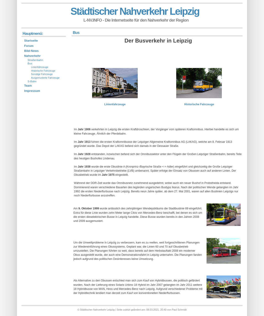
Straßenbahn (35, 60)
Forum (29, 46)
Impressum (32, 91)
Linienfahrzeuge (115, 104)
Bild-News (31, 51)
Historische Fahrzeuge (199, 104)
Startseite (31, 40)
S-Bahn (32, 81)
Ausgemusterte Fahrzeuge (45, 77)
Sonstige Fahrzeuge (42, 74)
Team (28, 85)
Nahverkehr (32, 56)
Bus (30, 63)
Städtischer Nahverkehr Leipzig (134, 11)
